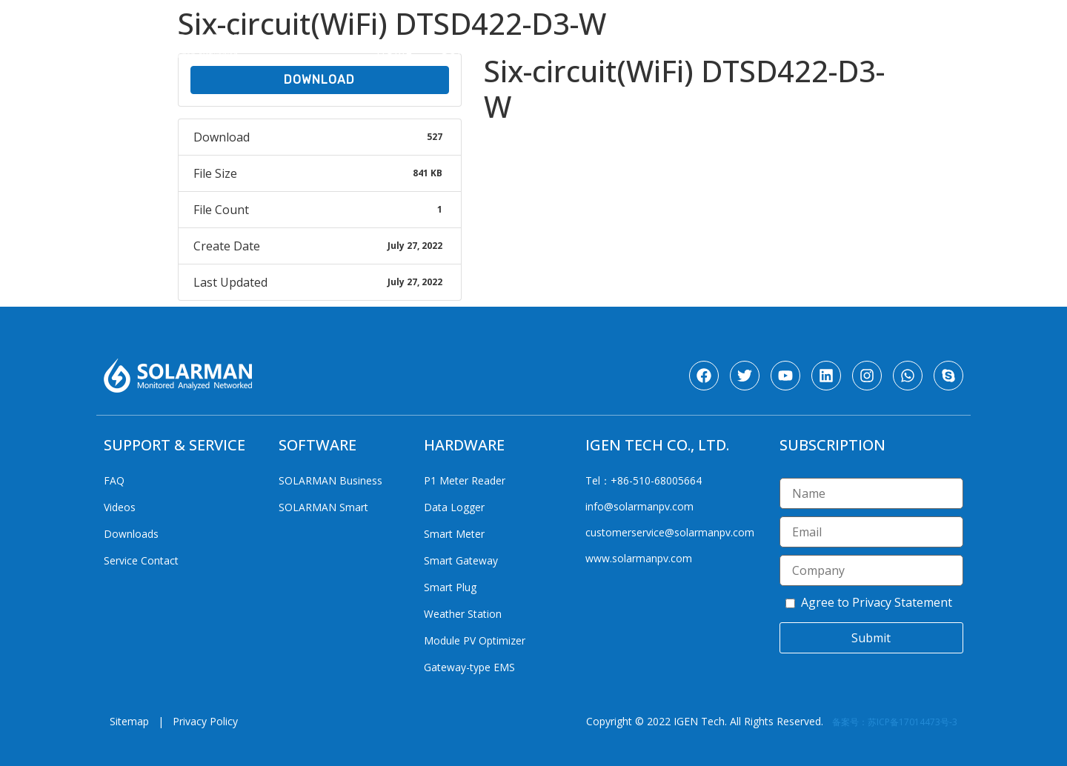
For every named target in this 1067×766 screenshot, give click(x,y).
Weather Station (463, 614)
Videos (120, 507)
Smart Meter (454, 534)
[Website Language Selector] (809, 19)
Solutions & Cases (644, 49)
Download (319, 80)
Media (944, 49)
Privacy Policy (205, 721)
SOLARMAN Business (330, 480)
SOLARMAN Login (674, 18)
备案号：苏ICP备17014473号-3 (894, 722)
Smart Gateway (461, 560)
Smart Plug (450, 587)
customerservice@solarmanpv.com (669, 532)
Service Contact (141, 560)
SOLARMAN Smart (323, 507)
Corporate (861, 49)
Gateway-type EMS (469, 667)
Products (765, 49)
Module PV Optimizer (474, 640)
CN (912, 17)
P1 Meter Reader (464, 480)
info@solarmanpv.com (639, 506)
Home (394, 49)
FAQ (114, 480)
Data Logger (454, 507)
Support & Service (499, 49)
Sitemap (129, 721)
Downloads (131, 534)
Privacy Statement (902, 602)
